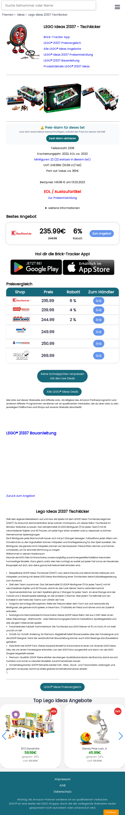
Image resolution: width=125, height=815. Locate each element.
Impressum (62, 779)
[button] (120, 736)
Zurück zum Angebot (20, 496)
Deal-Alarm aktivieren (62, 138)
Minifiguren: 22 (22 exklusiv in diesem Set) (62, 159)
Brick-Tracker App (57, 37)
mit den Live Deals (62, 378)
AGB (62, 785)
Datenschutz (63, 792)
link (99, 300)
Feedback (111, 812)
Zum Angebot (101, 234)
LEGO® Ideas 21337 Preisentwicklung (68, 55)
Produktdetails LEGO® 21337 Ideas (67, 66)
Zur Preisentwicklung (62, 198)
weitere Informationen (64, 208)
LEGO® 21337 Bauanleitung (61, 60)
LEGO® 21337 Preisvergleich (62, 43)
